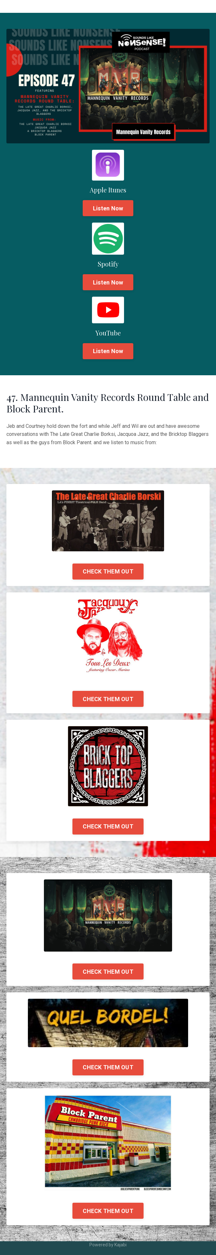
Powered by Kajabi (108, 1244)
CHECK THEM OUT (108, 571)
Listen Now (108, 208)
